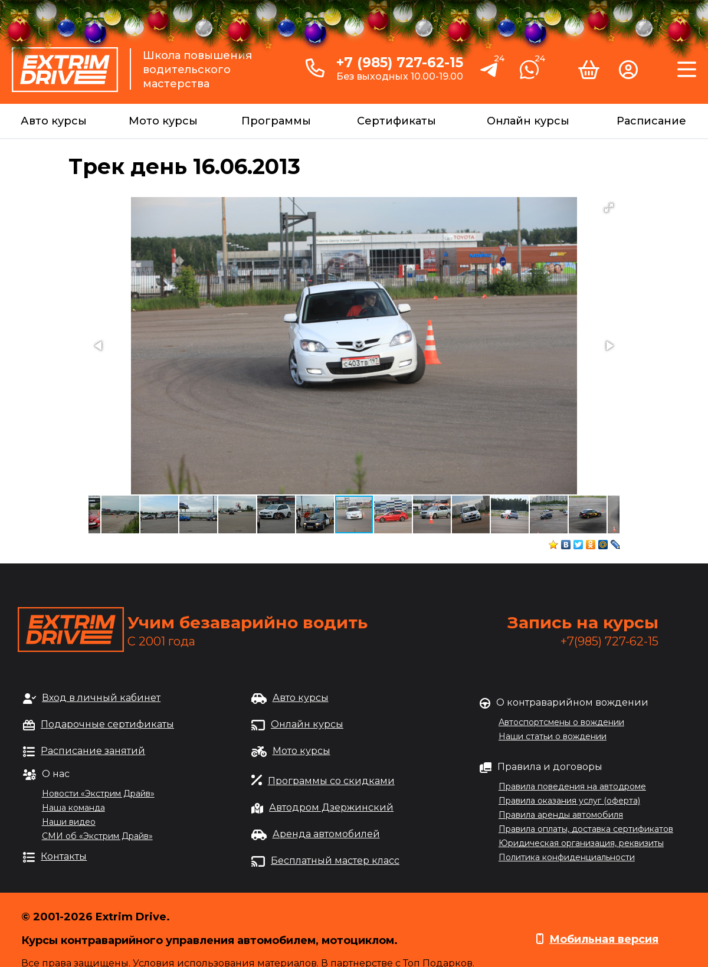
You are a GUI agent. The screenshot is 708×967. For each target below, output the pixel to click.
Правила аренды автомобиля (561, 814)
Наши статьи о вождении (553, 736)
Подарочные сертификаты (107, 724)
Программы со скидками (331, 780)
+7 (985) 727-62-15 (399, 62)
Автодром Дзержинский (331, 807)
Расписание (651, 120)
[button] (608, 207)
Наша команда (73, 807)
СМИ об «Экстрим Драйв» (97, 836)
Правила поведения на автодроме (572, 786)
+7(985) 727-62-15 (609, 641)
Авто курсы (54, 120)
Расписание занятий (93, 750)
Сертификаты (396, 120)
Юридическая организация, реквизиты (581, 843)
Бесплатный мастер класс (335, 860)
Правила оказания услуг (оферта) (569, 800)
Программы (276, 120)
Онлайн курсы (528, 120)
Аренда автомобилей (326, 834)
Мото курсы (163, 120)
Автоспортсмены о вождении (561, 722)
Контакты (64, 856)
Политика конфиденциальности (567, 857)
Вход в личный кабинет (101, 697)
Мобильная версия (603, 939)
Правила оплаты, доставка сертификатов (586, 829)
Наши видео (69, 822)
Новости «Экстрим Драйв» (98, 793)
